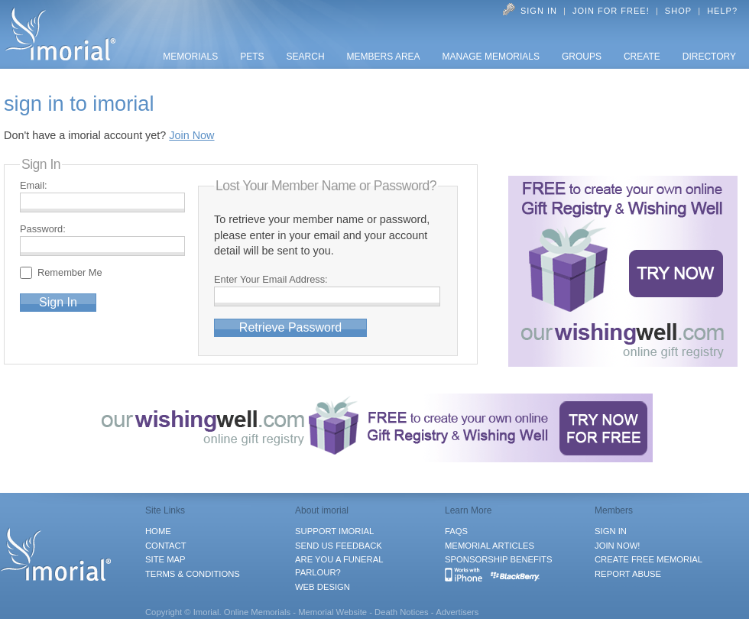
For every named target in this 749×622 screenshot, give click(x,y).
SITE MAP (165, 559)
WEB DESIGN (322, 586)
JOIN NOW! (617, 545)
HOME (158, 531)
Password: (43, 229)
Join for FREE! (611, 10)
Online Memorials (257, 612)
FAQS (456, 531)
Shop (678, 10)
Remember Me (72, 272)
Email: (33, 185)
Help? (722, 10)
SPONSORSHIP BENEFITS (498, 559)
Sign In (538, 10)
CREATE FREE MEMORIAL (648, 559)
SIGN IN (611, 531)
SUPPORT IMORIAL (334, 531)
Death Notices (401, 612)
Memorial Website (332, 612)
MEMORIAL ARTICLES (489, 545)
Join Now (191, 135)
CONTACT (165, 545)
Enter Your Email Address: (271, 279)
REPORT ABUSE (628, 573)
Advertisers (457, 612)
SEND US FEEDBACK (338, 545)
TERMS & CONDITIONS (192, 573)
